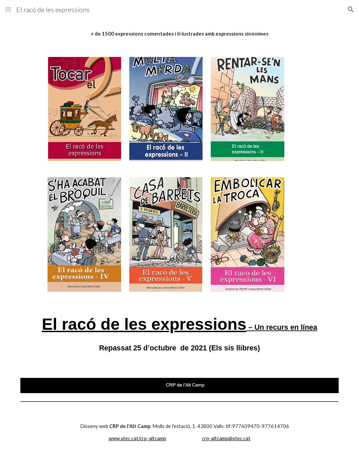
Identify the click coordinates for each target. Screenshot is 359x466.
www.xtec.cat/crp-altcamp (137, 438)
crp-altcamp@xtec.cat (226, 438)
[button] (8, 9)
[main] (179, 34)
